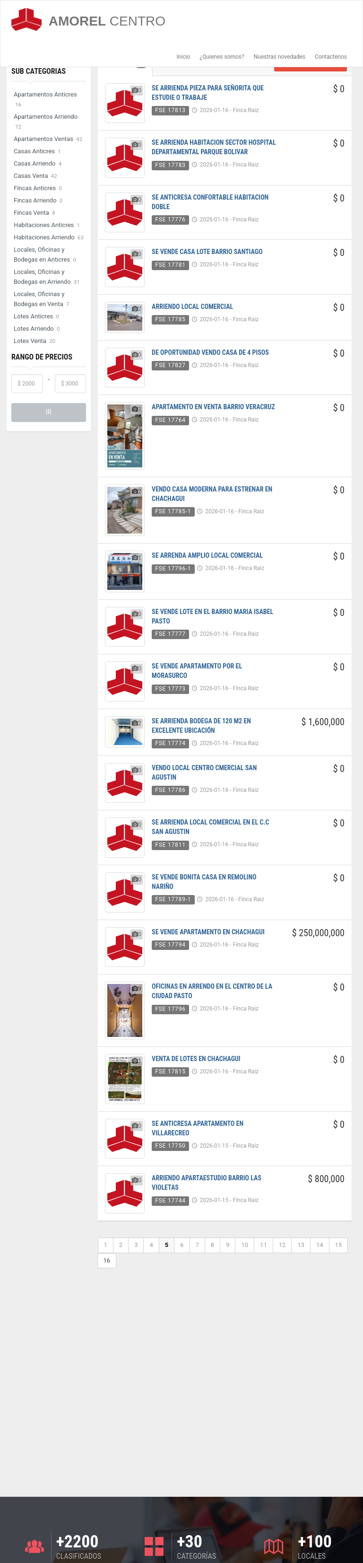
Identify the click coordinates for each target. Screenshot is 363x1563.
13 (300, 1244)
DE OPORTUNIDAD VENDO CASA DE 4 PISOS (210, 352)
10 (244, 1244)
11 (263, 1244)
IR (49, 412)
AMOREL (88, 19)
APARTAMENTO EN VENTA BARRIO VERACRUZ (213, 407)
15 (338, 1244)
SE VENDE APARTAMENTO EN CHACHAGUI (208, 932)
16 (107, 1260)
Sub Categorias (38, 71)
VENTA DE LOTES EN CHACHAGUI (196, 1058)
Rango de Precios (41, 356)
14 (319, 1244)
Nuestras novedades (279, 56)
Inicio (183, 56)
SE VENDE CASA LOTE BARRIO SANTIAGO (207, 251)
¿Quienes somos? (221, 56)
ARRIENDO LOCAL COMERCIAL (192, 306)
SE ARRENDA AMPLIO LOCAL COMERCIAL (207, 555)
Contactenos (331, 56)
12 (282, 1244)
